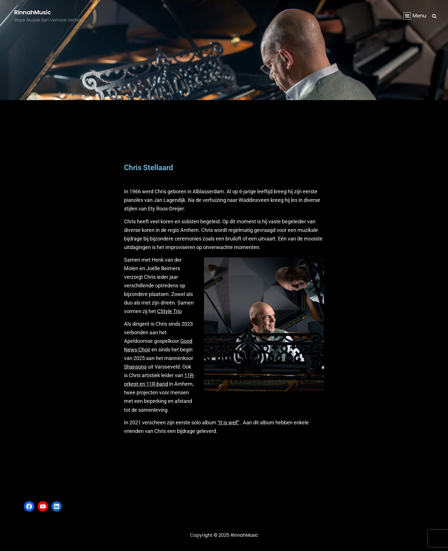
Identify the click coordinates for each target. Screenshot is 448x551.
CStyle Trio (169, 311)
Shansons (135, 367)
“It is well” (228, 422)
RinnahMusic (32, 12)
